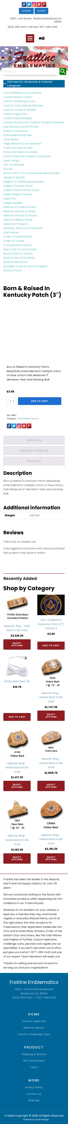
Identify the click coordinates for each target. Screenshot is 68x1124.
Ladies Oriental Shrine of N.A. (21, 190)
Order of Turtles (13, 241)
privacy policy (34, 1087)
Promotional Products (17, 245)
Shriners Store (12, 270)
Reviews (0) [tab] (34, 461)
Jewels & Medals (14, 177)
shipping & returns (34, 1054)
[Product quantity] (11, 401)
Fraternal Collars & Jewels (20, 152)
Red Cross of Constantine (19, 249)
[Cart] (42, 38)
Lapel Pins (9, 198)
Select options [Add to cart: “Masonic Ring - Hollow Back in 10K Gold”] (51, 715)
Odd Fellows (11, 232)
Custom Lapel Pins (15, 114)
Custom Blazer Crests (17, 97)
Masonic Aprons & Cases (19, 211)
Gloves (7, 169)
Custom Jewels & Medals (19, 110)
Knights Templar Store (18, 186)
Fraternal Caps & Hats (17, 148)
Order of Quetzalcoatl (17, 236)
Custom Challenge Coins (19, 101)
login (26, 11)
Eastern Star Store (15, 131)
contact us (34, 1094)
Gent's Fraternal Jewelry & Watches (27, 156)
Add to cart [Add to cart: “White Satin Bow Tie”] (17, 716)
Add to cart (39, 401)
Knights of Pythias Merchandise (23, 182)
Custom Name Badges (17, 118)
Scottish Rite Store (15, 262)
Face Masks (11, 139)
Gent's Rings (11, 160)
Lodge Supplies (13, 203)
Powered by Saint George (36, 1119)
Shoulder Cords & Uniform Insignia (25, 266)
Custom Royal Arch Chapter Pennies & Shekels (33, 122)
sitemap (34, 1100)
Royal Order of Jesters (18, 254)
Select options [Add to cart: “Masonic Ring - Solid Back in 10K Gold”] (17, 644)
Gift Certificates (13, 165)
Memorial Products (15, 224)
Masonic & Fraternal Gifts (19, 207)
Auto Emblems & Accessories (22, 93)
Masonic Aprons (34, 1027)
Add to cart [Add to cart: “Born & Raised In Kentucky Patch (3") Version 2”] (51, 645)
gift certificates (34, 1061)
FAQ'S (34, 1067)
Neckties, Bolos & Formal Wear (23, 228)
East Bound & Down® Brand (20, 127)
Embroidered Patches (17, 135)
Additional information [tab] (34, 450)
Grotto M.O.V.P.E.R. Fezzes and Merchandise (31, 173)
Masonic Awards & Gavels (20, 215)
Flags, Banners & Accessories (22, 143)
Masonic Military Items (17, 220)
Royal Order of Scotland (18, 258)
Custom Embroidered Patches (23, 105)
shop (41, 11)
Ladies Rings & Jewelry (17, 194)
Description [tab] (34, 440)
